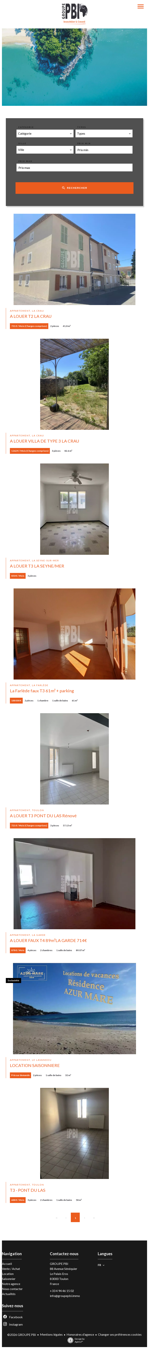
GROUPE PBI (59, 1263)
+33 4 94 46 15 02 (62, 1291)
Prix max (25, 161)
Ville (22, 143)
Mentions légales (51, 1334)
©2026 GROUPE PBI (21, 1334)
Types (81, 127)
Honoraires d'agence (80, 1334)
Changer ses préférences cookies (120, 1334)
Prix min (84, 143)
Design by (75, 1340)
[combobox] (45, 133)
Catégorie (26, 127)
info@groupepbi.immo (65, 1296)
